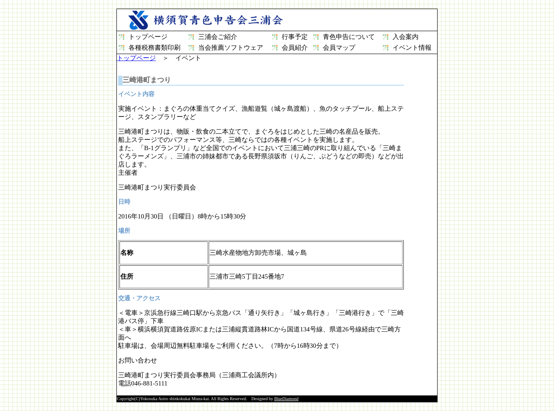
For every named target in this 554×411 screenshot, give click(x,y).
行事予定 (295, 36)
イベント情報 (412, 47)
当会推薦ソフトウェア (230, 47)
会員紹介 (295, 47)
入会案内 (406, 36)
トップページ (148, 36)
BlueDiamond (286, 398)
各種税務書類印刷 (154, 47)
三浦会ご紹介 (217, 36)
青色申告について (349, 36)
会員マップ (339, 47)
